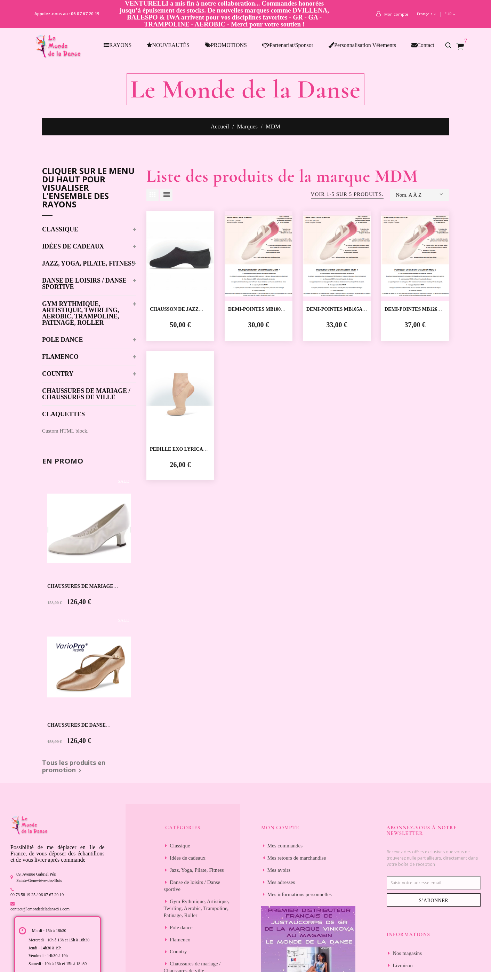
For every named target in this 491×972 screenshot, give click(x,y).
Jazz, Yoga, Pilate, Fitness (88, 263)
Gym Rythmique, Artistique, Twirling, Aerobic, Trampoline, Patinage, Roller (80, 313)
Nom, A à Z (419, 194)
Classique (60, 229)
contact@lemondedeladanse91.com (40, 909)
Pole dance (62, 340)
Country (57, 374)
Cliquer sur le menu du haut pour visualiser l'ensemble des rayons (88, 188)
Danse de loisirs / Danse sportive (84, 283)
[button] (452, 45)
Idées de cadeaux (73, 246)
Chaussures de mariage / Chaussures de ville (86, 394)
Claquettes (63, 414)
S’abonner (433, 900)
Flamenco (60, 357)
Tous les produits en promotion (73, 767)
